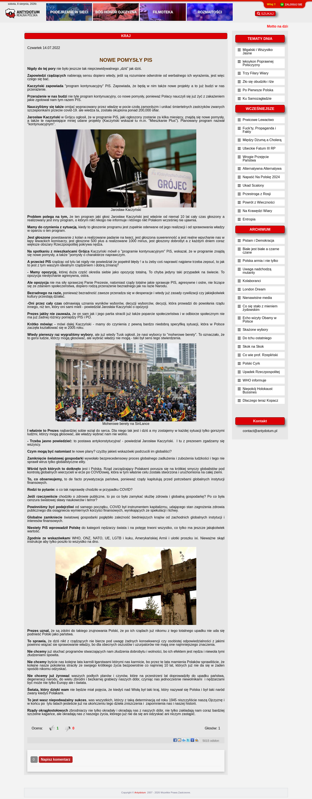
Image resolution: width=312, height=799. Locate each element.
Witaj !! (271, 4)
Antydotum (140, 792)
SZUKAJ (265, 13)
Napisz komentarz (55, 759)
